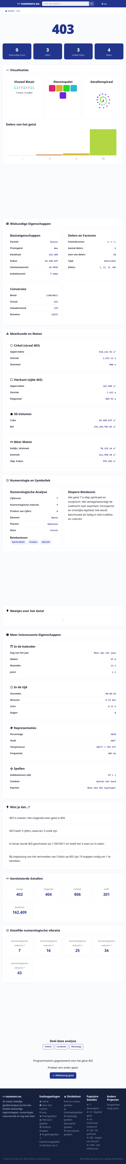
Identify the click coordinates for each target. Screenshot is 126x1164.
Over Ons (45, 1105)
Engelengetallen (49, 1134)
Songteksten (113, 1104)
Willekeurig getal (63, 1075)
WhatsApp (76, 1046)
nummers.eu (28, 4)
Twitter (48, 1046)
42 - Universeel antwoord (92, 1123)
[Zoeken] (65, 3)
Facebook (61, 1046)
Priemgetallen (48, 1116)
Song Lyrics (113, 1108)
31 (114, 242)
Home (9, 10)
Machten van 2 (48, 1145)
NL (104, 3)
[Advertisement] (63, 191)
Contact (43, 1108)
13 (108, 242)
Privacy (43, 1112)
